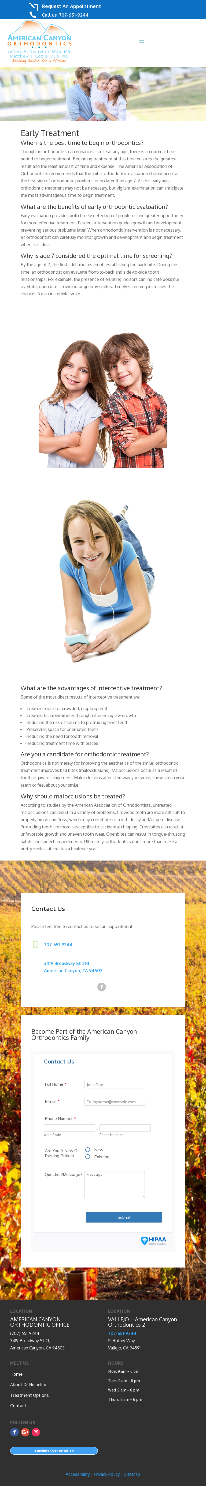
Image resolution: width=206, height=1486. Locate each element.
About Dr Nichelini (28, 1384)
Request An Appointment (71, 6)
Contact (18, 1405)
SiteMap (132, 1474)
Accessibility (78, 1474)
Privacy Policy (107, 1474)
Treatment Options (29, 1395)
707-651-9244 (73, 15)
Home (16, 1374)
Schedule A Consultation (54, 1451)
